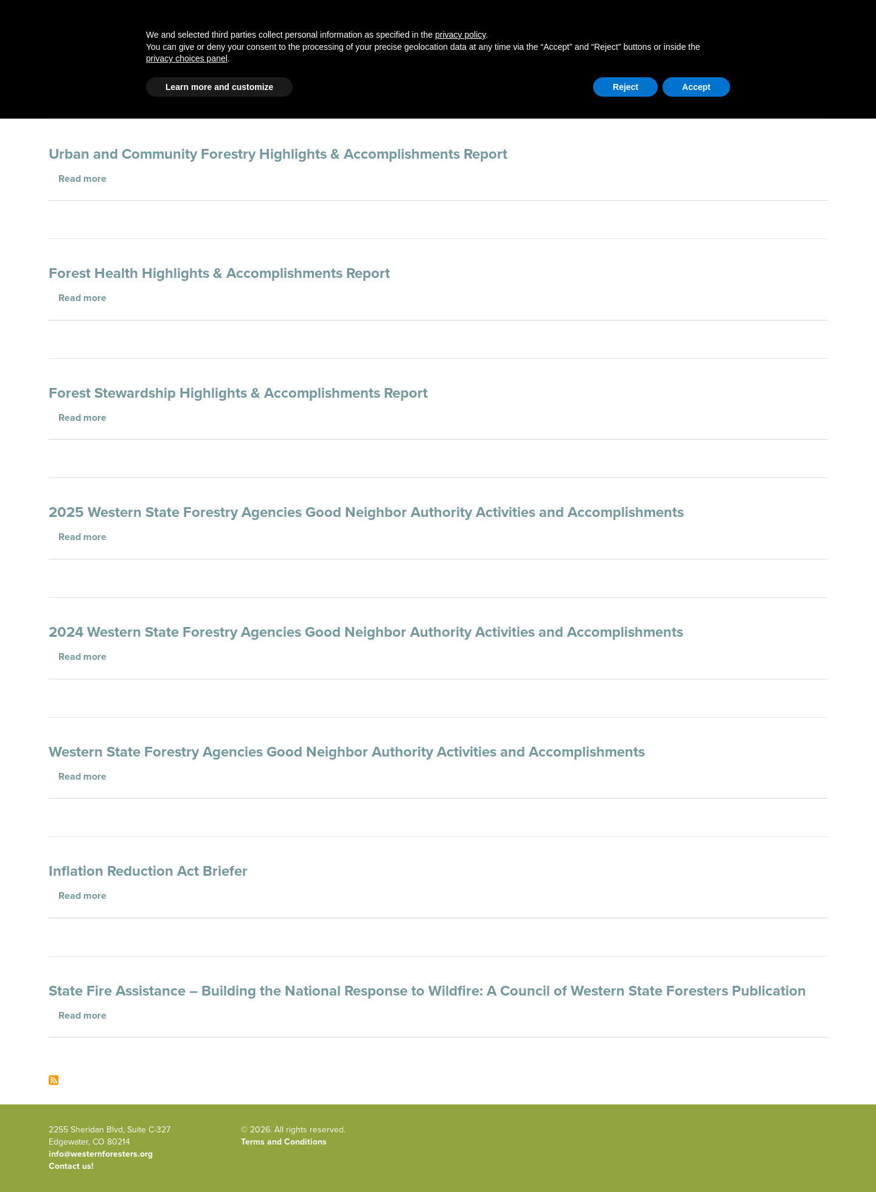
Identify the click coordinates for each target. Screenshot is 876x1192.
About (536, 38)
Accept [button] (696, 1160)
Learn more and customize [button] (219, 1160)
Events (723, 38)
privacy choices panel (187, 1132)
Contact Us (676, 81)
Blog (328, 38)
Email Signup (73, 81)
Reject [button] (625, 1160)
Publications (628, 38)
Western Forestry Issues (209, 38)
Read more (82, 178)
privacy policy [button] (460, 1108)
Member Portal (733, 81)
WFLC (816, 81)
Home (85, 38)
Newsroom (812, 38)
